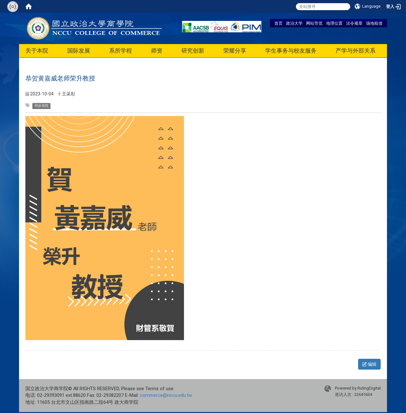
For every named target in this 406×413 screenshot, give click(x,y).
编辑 (369, 364)
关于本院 (36, 50)
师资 (156, 50)
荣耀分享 (234, 50)
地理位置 (334, 23)
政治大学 (294, 23)
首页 (278, 23)
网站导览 (314, 23)
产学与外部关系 (356, 50)
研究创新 (192, 50)
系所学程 (120, 50)
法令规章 (354, 23)
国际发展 (78, 50)
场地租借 (374, 23)
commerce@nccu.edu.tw (166, 395)
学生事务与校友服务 (291, 50)
